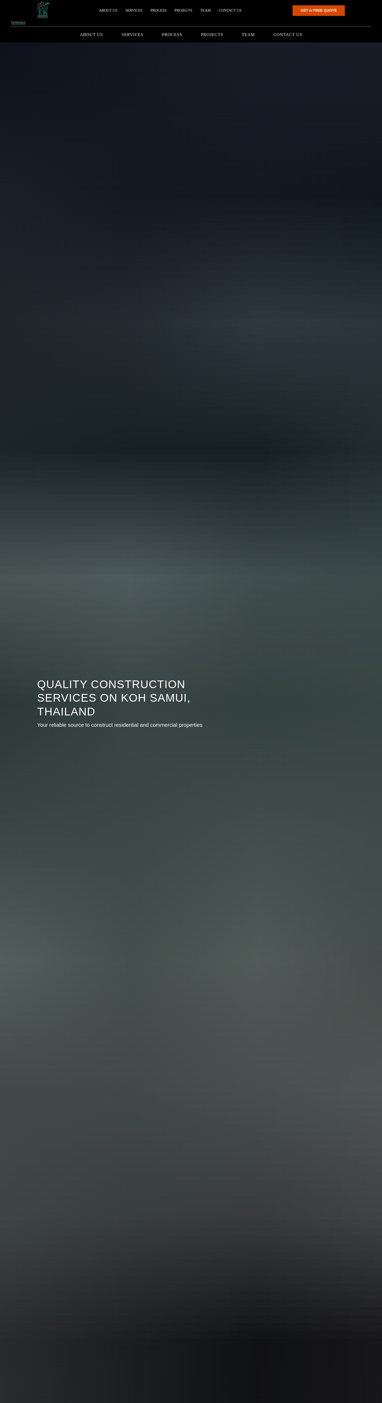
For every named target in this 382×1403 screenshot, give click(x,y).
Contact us (288, 34)
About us (91, 34)
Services (132, 34)
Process (172, 34)
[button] (345, 13)
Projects (212, 34)
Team (248, 34)
